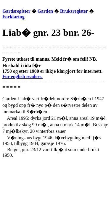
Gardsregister (16, 11)
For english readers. (22, 76)
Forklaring (13, 16)
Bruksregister (74, 11)
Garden (45, 11)
